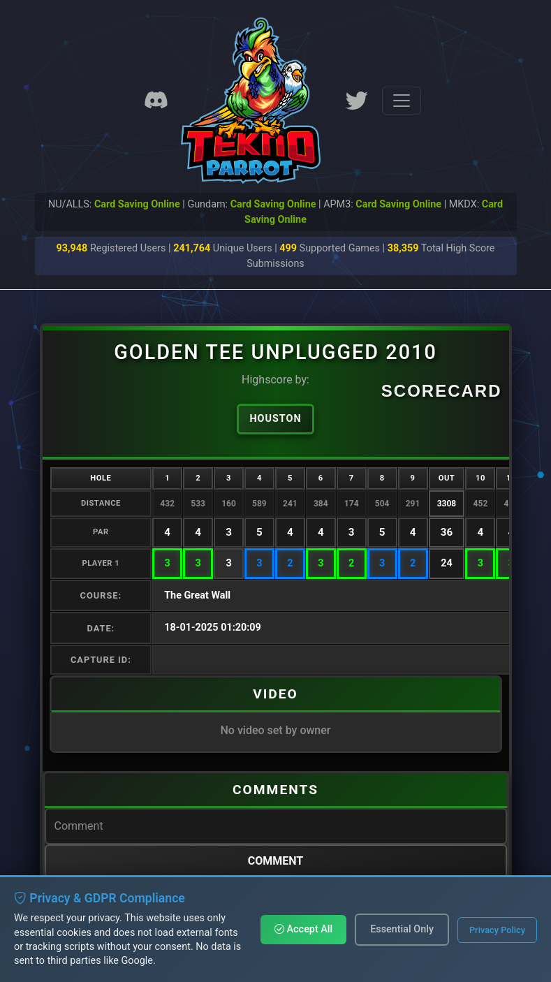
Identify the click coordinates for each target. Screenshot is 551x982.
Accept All (303, 929)
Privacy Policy (497, 930)
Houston (275, 419)
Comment (276, 860)
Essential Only (402, 929)
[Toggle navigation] (401, 101)
